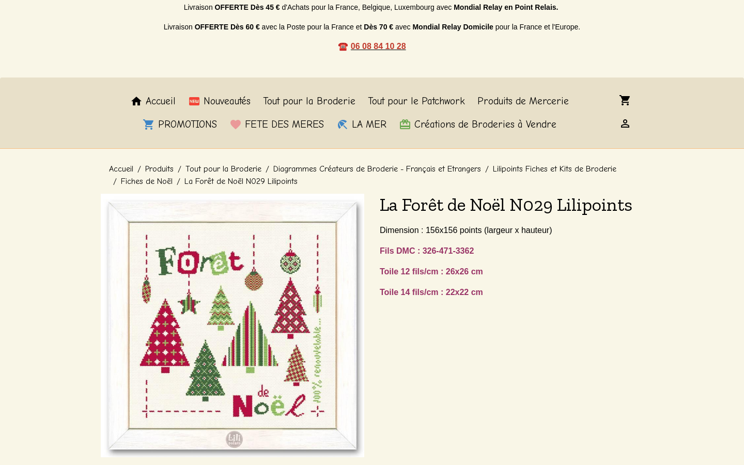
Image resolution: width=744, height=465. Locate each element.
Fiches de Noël (147, 181)
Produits (159, 169)
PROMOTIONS (180, 124)
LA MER (361, 124)
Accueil (153, 101)
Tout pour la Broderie (309, 101)
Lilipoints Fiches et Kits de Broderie (554, 169)
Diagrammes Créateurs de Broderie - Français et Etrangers (377, 169)
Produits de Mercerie (523, 101)
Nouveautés (219, 101)
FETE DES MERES (276, 124)
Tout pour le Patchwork (416, 101)
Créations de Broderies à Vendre (477, 124)
